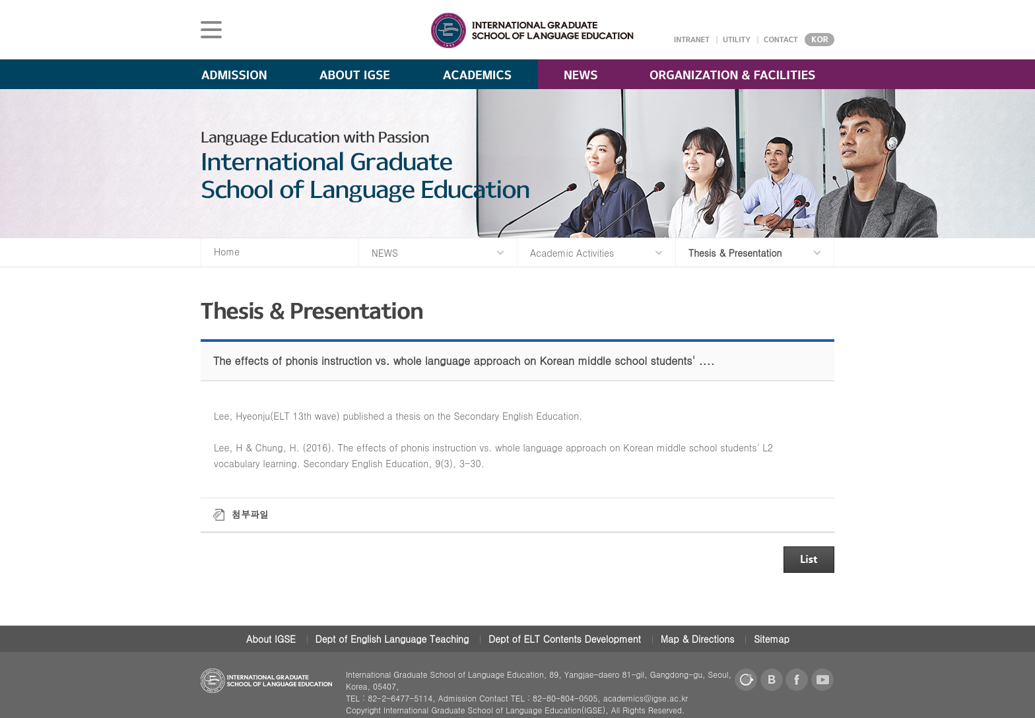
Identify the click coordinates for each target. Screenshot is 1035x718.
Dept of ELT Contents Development (564, 638)
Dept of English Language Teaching (392, 638)
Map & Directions (698, 638)
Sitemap (771, 638)
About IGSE (271, 638)
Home (227, 251)
